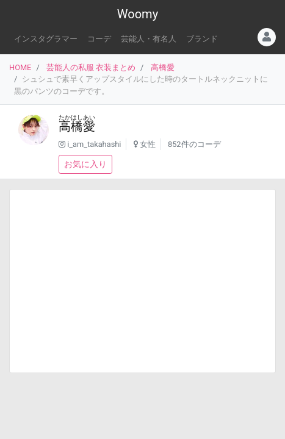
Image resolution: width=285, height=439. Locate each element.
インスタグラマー (46, 38)
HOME (20, 67)
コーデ (99, 38)
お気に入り (85, 164)
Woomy (137, 14)
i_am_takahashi (94, 144)
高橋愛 (163, 67)
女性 (148, 144)
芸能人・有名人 (148, 38)
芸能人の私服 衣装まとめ (90, 67)
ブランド (202, 38)
